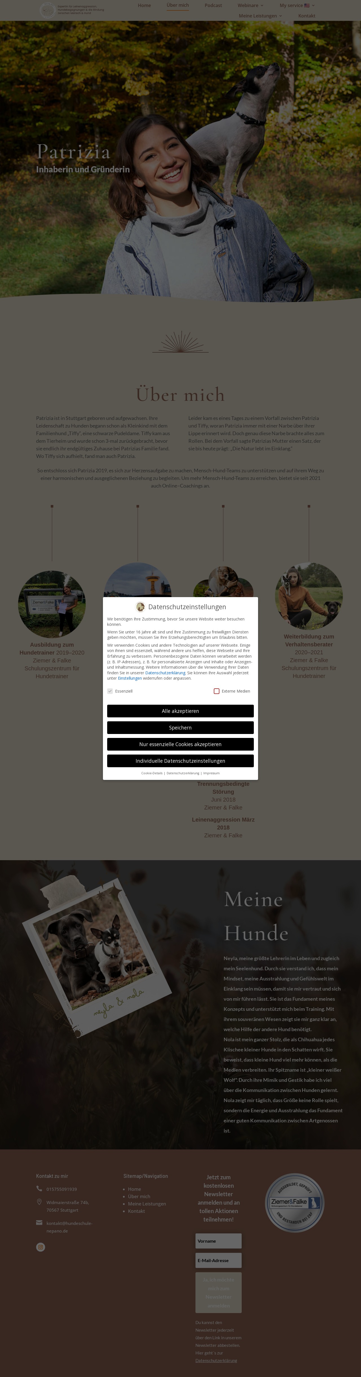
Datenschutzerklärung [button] (183, 771)
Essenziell (120, 689)
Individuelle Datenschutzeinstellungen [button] (180, 759)
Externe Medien (232, 689)
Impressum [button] (211, 771)
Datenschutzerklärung (165, 671)
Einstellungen (130, 676)
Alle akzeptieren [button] (180, 709)
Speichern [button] (180, 726)
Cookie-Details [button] (152, 771)
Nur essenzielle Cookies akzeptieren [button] (180, 742)
